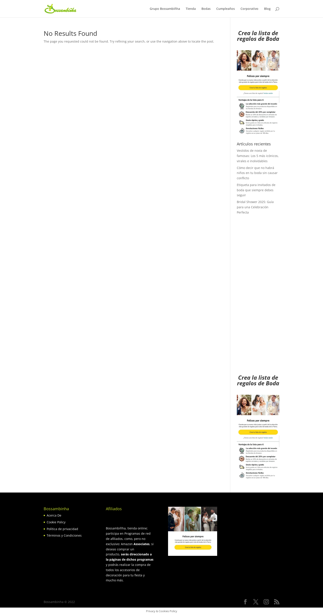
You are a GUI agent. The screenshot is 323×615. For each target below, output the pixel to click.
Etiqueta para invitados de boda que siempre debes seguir (256, 190)
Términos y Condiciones (64, 535)
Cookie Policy (56, 522)
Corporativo (249, 9)
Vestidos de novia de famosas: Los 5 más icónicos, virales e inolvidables (258, 155)
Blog (267, 9)
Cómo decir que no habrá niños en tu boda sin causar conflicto (257, 173)
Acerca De (54, 515)
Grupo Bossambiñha (165, 9)
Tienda (191, 9)
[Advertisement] (258, 297)
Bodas (206, 9)
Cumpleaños (225, 9)
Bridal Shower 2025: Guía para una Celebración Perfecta (255, 207)
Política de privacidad (62, 529)
